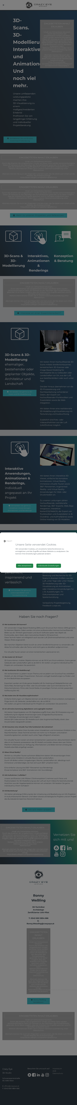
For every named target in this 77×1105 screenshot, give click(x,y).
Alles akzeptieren (24, 566)
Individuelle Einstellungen (48, 566)
